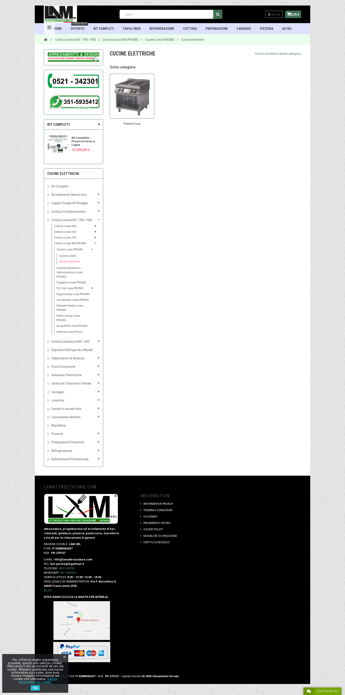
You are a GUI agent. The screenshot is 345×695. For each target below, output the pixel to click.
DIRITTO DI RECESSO (157, 542)
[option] (73, 142)
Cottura (190, 29)
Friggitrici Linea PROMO (71, 282)
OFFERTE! (79, 27)
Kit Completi (104, 29)
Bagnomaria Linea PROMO (73, 294)
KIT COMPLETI (58, 124)
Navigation (49, 28)
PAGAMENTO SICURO (157, 523)
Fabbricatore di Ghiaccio (67, 358)
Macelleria (58, 425)
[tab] (73, 124)
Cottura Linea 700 (65, 237)
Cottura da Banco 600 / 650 (70, 341)
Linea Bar (57, 400)
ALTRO (287, 29)
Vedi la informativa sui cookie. (38, 680)
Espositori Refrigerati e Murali (71, 350)
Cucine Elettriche (69, 261)
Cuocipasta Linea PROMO (73, 299)
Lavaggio (244, 29)
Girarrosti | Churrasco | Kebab (71, 383)
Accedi (272, 14)
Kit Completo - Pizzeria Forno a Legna (83, 141)
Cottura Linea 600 (65, 226)
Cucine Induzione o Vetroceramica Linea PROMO (70, 272)
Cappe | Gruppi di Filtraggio (69, 203)
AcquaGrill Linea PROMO (72, 325)
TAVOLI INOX (132, 29)
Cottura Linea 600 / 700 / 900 (71, 220)
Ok (35, 688)
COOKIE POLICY (153, 529)
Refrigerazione (162, 29)
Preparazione (217, 29)
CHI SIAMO (151, 516)
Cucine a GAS (67, 255)
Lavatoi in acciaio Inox (66, 408)
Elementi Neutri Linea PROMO (70, 308)
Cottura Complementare (68, 211)
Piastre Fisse (132, 123)
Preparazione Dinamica (67, 442)
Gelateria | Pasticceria (66, 375)
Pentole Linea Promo (70, 331)
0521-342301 (67, 568)
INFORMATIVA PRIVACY (158, 503)
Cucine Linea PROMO (70, 249)
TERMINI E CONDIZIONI (158, 510)
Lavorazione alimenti (66, 417)
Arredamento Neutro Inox (69, 194)
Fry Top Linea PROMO (70, 288)
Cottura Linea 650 (65, 231)
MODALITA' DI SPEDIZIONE (160, 536)
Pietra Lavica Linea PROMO (68, 318)
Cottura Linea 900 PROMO (70, 243)
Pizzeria (266, 29)
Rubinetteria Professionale (70, 459)
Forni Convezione (63, 366)
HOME (57, 29)
